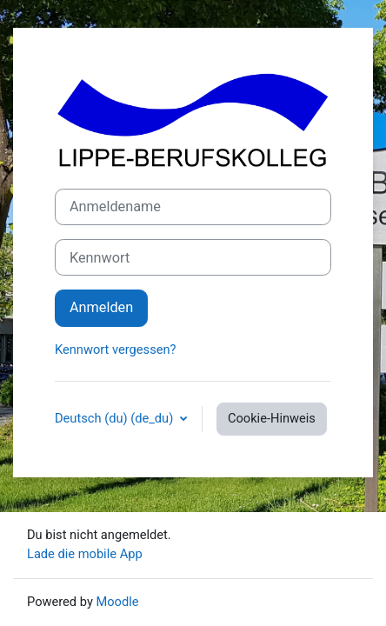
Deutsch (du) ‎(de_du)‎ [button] (115, 418)
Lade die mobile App (85, 554)
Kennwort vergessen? (115, 349)
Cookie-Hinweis (272, 418)
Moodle (117, 601)
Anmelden (101, 307)
